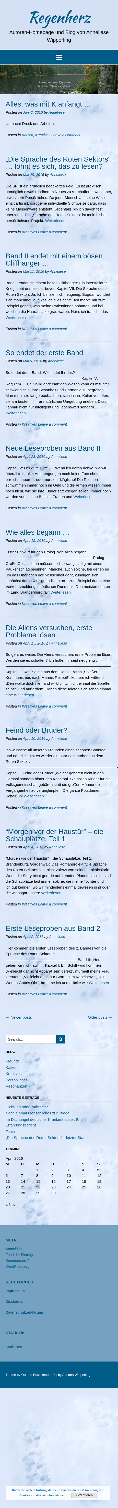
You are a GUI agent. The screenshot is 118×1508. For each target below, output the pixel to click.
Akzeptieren (84, 1495)
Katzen (27, 135)
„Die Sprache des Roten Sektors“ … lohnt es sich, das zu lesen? (58, 162)
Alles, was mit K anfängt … (48, 104)
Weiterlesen (55, 220)
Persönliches (17, 1080)
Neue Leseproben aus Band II (53, 448)
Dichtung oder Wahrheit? (27, 1107)
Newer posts (19, 1017)
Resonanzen (16, 1086)
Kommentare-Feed (21, 1261)
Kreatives (42, 135)
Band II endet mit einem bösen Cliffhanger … (54, 259)
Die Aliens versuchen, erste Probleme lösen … (49, 631)
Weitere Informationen (50, 1495)
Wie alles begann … (38, 532)
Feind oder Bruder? (36, 730)
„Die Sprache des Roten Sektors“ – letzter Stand (47, 1137)
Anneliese (57, 112)
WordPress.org (17, 1266)
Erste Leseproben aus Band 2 (53, 928)
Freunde (13, 1061)
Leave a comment (65, 135)
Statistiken (14, 1347)
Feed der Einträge (20, 1255)
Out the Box (30, 1375)
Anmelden (14, 1249)
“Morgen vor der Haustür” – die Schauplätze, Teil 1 (54, 835)
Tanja (10, 1131)
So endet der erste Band (44, 353)
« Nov (11, 1204)
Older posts (100, 1017)
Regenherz (59, 17)
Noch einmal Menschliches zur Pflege (37, 1113)
